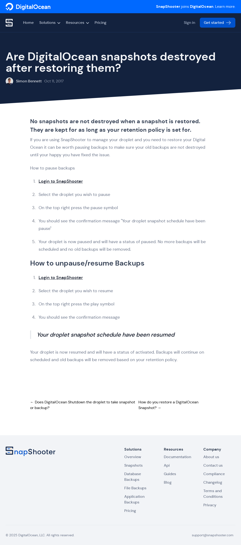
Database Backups (132, 476)
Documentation (177, 456)
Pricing (100, 22)
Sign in (189, 22)
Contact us (213, 465)
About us (211, 456)
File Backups (135, 488)
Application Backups (134, 499)
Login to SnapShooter (61, 181)
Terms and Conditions (213, 493)
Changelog (212, 482)
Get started (217, 22)
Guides (170, 473)
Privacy (209, 505)
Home (28, 22)
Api (167, 465)
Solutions (49, 22)
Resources (77, 22)
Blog (168, 482)
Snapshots (133, 465)
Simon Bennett (29, 81)
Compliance (214, 473)
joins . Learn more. (195, 6)
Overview (132, 456)
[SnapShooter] (28, 6)
